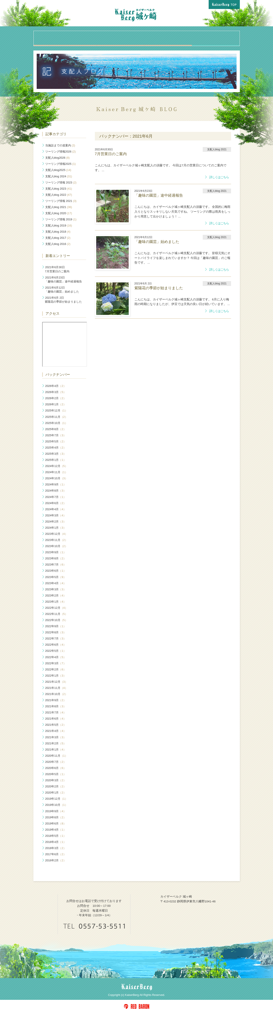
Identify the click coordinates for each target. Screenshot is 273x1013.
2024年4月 (55, 509)
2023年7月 (55, 564)
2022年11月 (56, 614)
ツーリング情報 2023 (61, 182)
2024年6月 (55, 503)
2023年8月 (55, 558)
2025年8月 (55, 429)
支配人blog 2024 (58, 176)
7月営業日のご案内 (57, 269)
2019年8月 (55, 817)
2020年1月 (55, 792)
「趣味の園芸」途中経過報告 (63, 279)
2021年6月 (55, 718)
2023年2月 (55, 595)
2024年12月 (56, 466)
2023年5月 (55, 577)
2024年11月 (56, 472)
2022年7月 (55, 638)
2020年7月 (55, 761)
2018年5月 (55, 835)
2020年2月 (55, 786)
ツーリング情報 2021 (61, 201)
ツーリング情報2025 (60, 163)
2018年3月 (55, 848)
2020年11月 (56, 755)
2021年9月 (55, 700)
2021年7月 (55, 712)
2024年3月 (55, 515)
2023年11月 (56, 540)
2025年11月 (56, 416)
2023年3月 (55, 589)
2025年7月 (55, 435)
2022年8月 (55, 632)
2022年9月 (55, 626)
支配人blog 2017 (58, 237)
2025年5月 (55, 441)
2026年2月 (55, 398)
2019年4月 (55, 829)
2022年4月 (55, 657)
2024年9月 (55, 484)
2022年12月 (56, 607)
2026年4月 (55, 386)
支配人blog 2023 (58, 188)
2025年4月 (55, 447)
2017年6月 (55, 854)
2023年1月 (55, 601)
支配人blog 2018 (58, 231)
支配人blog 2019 (58, 225)
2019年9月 (55, 811)
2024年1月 (55, 527)
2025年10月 (56, 423)
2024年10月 (56, 478)
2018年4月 (55, 842)
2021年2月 (55, 743)
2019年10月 (56, 804)
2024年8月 (55, 490)
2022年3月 (55, 663)
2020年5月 (55, 774)
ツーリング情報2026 (60, 151)
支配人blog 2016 (58, 244)
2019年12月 (56, 798)
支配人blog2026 (57, 157)
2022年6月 (55, 644)
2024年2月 (55, 521)
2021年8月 (55, 706)
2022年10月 (56, 620)
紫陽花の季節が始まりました (63, 299)
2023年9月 (55, 552)
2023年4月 (55, 583)
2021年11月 (56, 688)
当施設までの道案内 (60, 145)
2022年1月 (55, 675)
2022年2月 (55, 669)
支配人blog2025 (58, 170)
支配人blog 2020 (58, 213)
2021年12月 (56, 681)
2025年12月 (56, 410)
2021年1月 (55, 749)
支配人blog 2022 (58, 194)
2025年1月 (55, 460)
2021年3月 (55, 737)
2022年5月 (55, 650)
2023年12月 (56, 533)
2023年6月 (55, 570)
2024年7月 (55, 497)
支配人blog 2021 (58, 207)
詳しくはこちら (219, 177)
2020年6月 (55, 768)
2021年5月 (55, 724)
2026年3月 (55, 392)
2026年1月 (55, 404)
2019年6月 (55, 823)
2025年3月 (55, 453)
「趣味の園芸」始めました (62, 289)
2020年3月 (55, 780)
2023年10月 (56, 546)
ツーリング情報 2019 (61, 219)
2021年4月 (55, 731)
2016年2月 (55, 860)
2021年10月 (56, 694)
